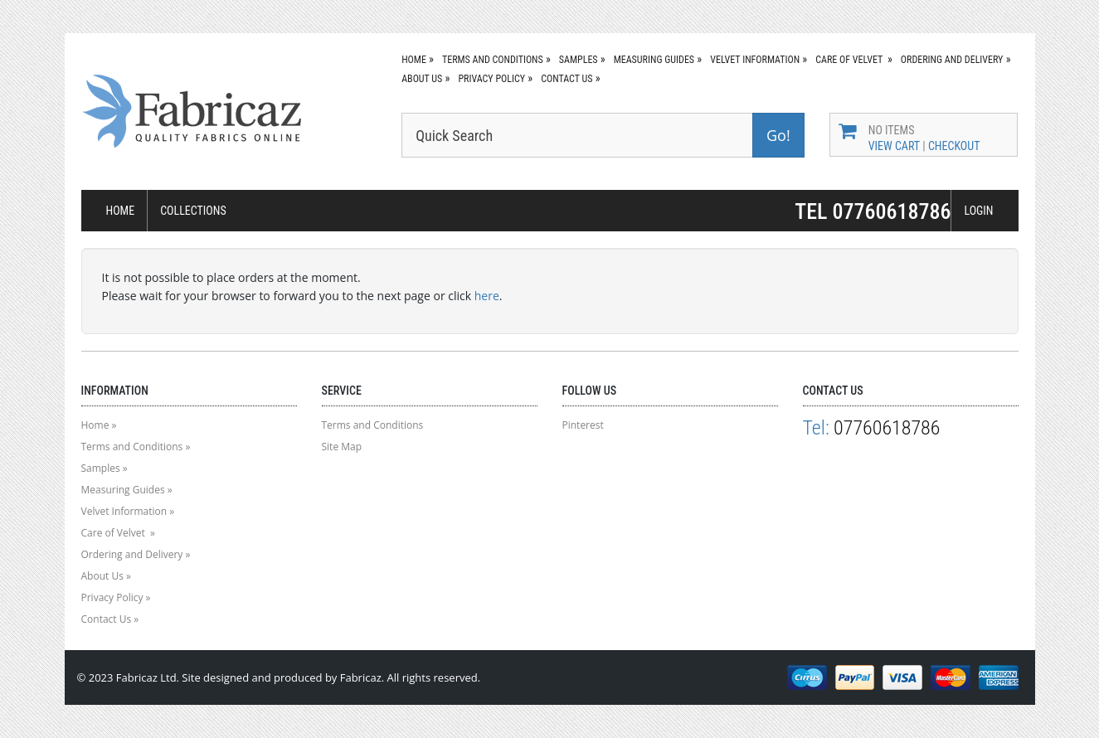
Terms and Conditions (492, 60)
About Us (421, 79)
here (486, 295)
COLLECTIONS (193, 210)
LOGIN (978, 210)
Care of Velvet (850, 60)
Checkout (954, 146)
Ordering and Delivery (952, 60)
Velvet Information (755, 60)
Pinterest (583, 425)
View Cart (894, 146)
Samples (578, 60)
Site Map (342, 446)
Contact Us (566, 79)
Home (413, 60)
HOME (120, 210)
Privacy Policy (491, 79)
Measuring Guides (654, 60)
